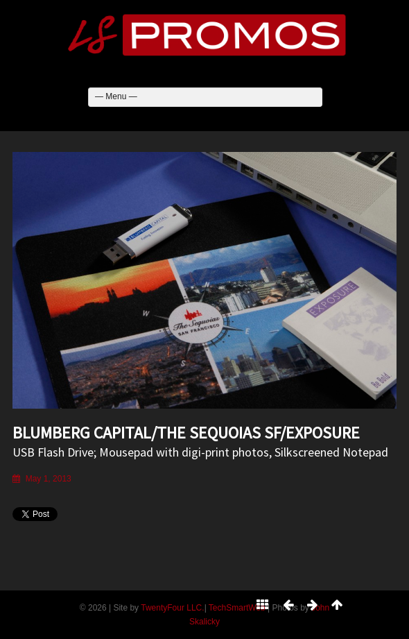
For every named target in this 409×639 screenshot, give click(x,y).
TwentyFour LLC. (172, 608)
